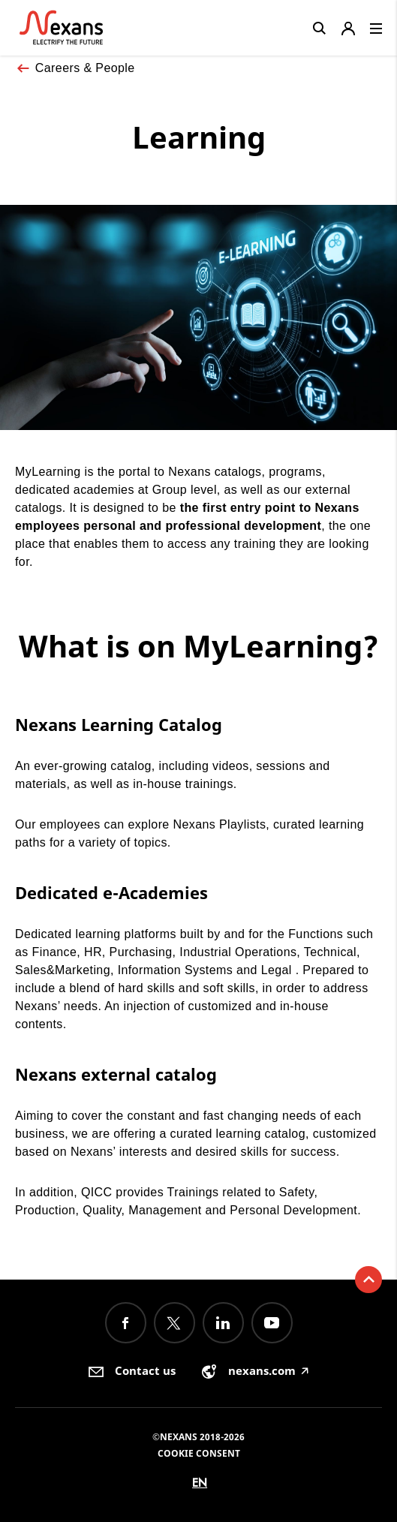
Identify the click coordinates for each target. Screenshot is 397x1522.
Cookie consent (199, 1453)
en (199, 1482)
